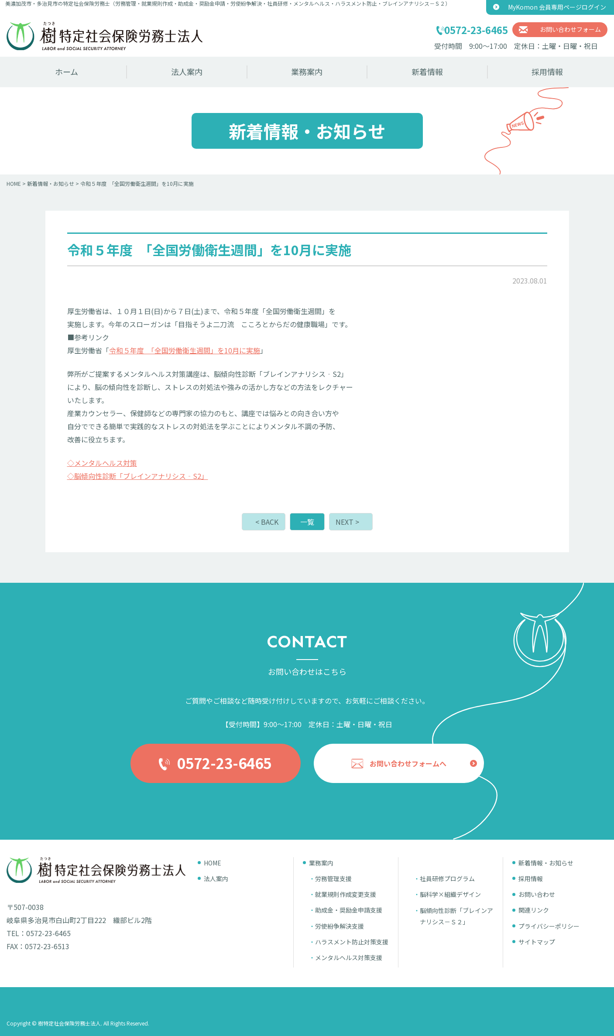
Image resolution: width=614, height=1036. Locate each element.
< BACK (266, 521)
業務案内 (306, 71)
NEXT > (347, 521)
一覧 (307, 521)
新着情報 (427, 71)
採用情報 (547, 71)
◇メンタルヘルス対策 (102, 463)
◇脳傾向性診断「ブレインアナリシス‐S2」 (137, 476)
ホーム (66, 71)
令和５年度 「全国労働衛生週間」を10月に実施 (184, 350)
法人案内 (186, 71)
